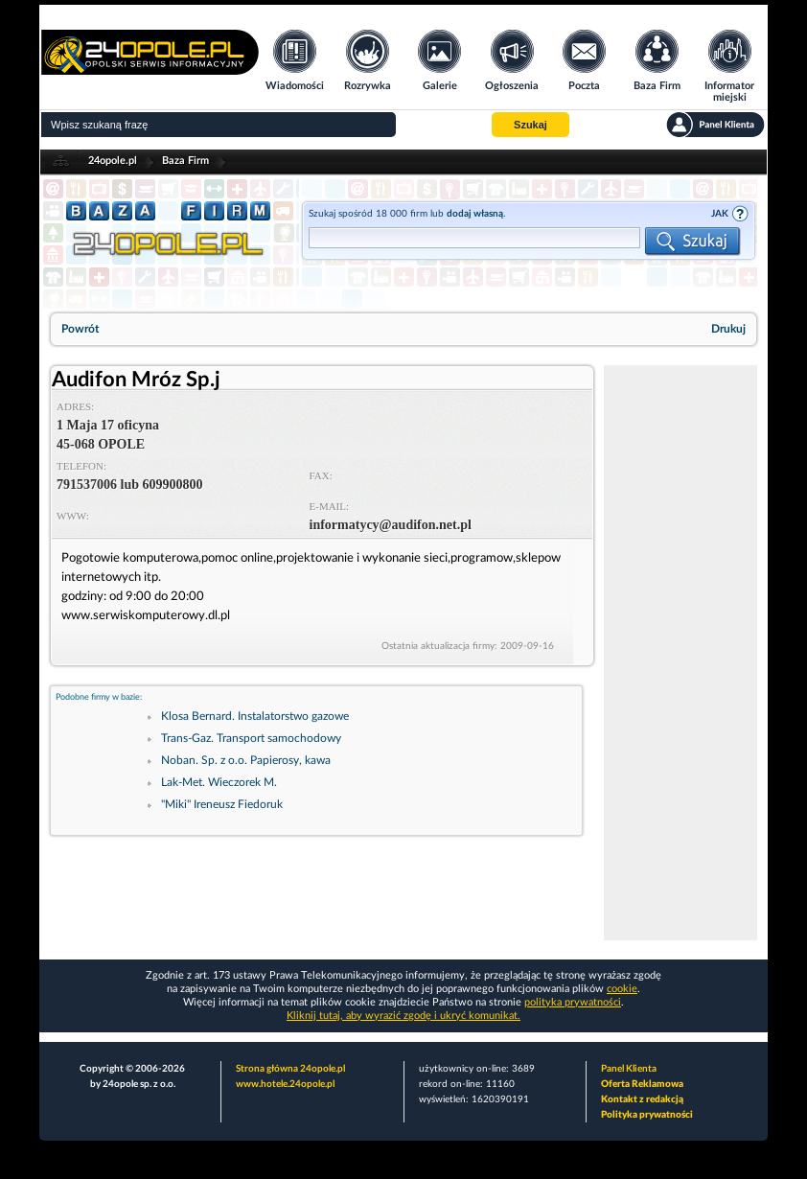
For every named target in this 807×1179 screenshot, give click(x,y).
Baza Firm (185, 160)
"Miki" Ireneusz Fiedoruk (222, 804)
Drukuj (728, 329)
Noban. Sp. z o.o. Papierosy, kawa (246, 760)
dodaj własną (475, 214)
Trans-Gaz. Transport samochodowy (251, 738)
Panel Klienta (629, 1069)
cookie (622, 988)
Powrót (80, 329)
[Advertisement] (680, 652)
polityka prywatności (572, 1002)
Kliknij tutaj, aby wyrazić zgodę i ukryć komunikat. (403, 1015)
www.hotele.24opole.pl (285, 1084)
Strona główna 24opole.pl (290, 1069)
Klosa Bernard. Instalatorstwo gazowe (255, 716)
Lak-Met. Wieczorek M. (219, 782)
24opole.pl (112, 160)
